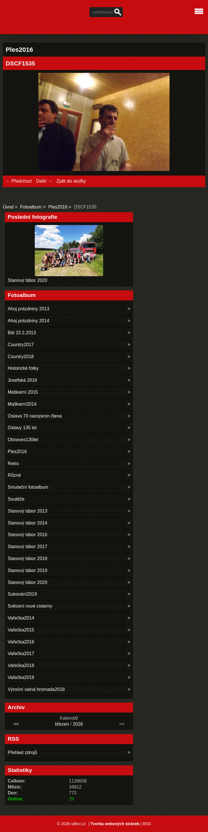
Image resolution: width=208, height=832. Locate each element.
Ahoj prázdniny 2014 (28, 320)
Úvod (8, 207)
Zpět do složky (71, 181)
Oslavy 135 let (22, 427)
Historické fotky (23, 368)
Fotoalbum (31, 207)
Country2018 (21, 356)
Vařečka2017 (21, 653)
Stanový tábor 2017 (27, 546)
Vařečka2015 (21, 629)
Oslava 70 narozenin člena (35, 416)
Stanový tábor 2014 (27, 523)
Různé (14, 475)
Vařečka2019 (21, 677)
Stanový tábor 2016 (27, 534)
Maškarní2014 (22, 404)
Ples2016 (57, 207)
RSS (147, 823)
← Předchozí (19, 181)
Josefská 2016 (22, 380)
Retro (13, 463)
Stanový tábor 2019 (27, 570)
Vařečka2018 (21, 665)
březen (62, 724)
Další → (44, 181)
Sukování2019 (22, 594)
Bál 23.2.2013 (22, 332)
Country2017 (21, 344)
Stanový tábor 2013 (27, 511)
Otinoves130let (23, 439)
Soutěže (16, 499)
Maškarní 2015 (23, 392)
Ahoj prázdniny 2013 (28, 308)
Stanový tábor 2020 (27, 280)
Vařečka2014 (21, 618)
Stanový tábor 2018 (27, 558)
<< (16, 724)
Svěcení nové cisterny (30, 606)
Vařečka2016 (21, 641)
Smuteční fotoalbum (28, 487)
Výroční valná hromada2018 (36, 689)
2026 (78, 724)
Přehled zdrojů (22, 752)
